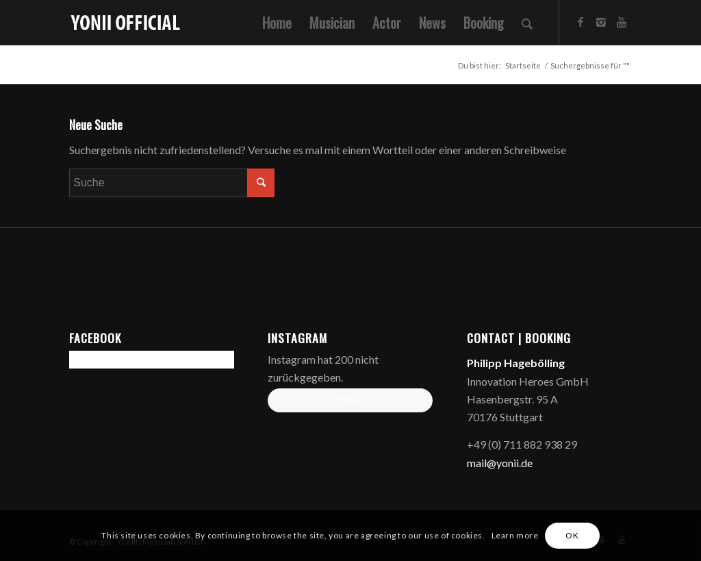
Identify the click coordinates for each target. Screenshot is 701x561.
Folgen (350, 400)
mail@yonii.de (500, 462)
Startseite (523, 65)
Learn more (515, 535)
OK (571, 535)
